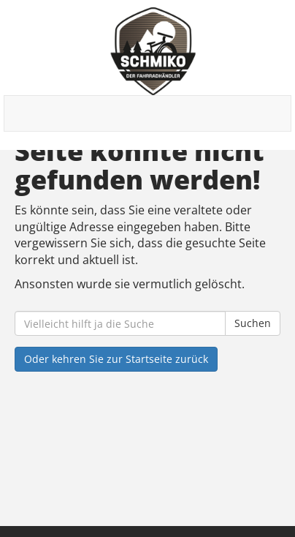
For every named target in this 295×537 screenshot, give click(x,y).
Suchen (252, 323)
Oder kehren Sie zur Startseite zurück (116, 359)
